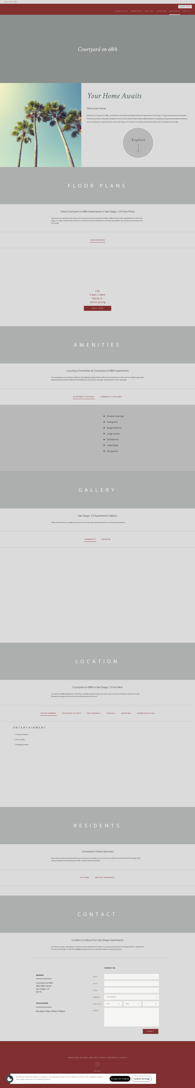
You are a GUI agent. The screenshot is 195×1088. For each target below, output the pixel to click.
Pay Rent (84, 877)
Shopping (126, 713)
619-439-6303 (10, 2)
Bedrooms (96, 997)
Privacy (97, 1071)
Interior (106, 539)
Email (95, 983)
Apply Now (185, 6)
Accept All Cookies (120, 1079)
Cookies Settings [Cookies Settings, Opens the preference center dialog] (141, 1079)
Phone (95, 990)
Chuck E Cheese (22, 734)
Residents (174, 11)
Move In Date (97, 1004)
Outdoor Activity (71, 713)
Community (90, 539)
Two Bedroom (97, 240)
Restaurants (94, 713)
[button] (10, 1079)
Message (96, 1010)
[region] (83, 1078)
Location (161, 11)
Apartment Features (84, 397)
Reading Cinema (22, 744)
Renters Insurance (105, 877)
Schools (111, 713)
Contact (187, 11)
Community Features (111, 397)
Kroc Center (20, 739)
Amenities (136, 11)
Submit (151, 1031)
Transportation (145, 713)
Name (95, 977)
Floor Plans (121, 11)
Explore (138, 139)
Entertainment (49, 713)
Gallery (149, 11)
